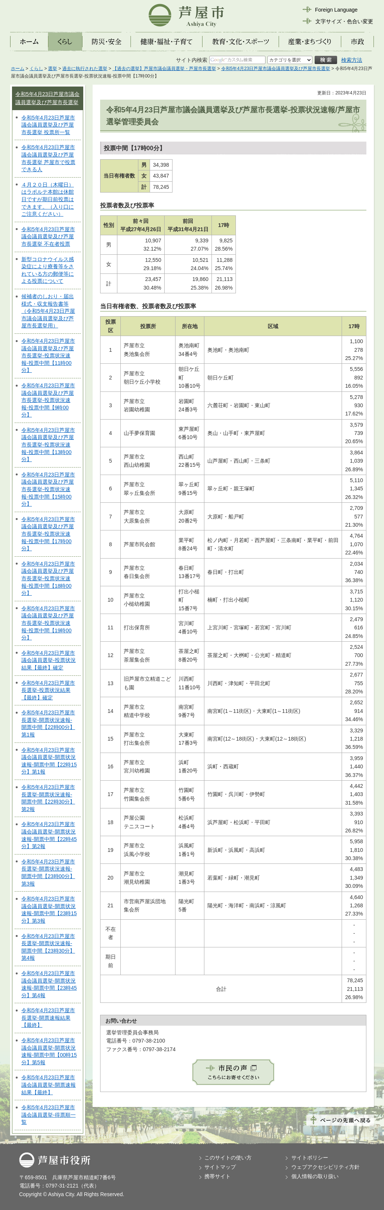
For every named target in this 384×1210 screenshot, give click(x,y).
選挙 (52, 68)
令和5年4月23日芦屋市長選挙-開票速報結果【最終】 (48, 1017)
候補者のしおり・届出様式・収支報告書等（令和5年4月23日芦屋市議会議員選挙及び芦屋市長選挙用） (48, 311)
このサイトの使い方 (228, 1158)
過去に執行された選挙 (84, 68)
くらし (36, 68)
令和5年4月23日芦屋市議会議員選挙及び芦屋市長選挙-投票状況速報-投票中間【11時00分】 (48, 355)
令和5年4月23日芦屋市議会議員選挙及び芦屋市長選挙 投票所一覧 (48, 125)
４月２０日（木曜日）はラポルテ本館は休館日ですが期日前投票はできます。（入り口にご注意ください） (47, 199)
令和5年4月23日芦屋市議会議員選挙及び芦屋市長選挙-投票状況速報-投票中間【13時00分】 (48, 444)
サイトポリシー (309, 1158)
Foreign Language (336, 10)
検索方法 (351, 60)
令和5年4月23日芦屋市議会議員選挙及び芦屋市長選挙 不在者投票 (48, 236)
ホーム (17, 68)
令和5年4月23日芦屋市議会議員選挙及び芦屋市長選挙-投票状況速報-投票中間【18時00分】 (48, 578)
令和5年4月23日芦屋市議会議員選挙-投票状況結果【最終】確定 (48, 660)
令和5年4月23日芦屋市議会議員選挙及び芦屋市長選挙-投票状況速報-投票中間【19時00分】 (48, 623)
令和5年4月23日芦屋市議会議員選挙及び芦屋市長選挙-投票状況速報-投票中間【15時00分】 (48, 489)
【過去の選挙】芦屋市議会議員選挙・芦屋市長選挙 (164, 68)
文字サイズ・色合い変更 (344, 21)
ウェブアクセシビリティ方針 (325, 1167)
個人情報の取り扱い (315, 1176)
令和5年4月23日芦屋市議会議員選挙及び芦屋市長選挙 (275, 68)
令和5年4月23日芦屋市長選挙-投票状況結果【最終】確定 (48, 690)
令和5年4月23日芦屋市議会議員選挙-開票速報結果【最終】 (48, 1084)
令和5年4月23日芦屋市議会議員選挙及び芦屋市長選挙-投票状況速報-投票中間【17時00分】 (48, 533)
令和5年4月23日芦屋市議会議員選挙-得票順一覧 (48, 1114)
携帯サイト (217, 1176)
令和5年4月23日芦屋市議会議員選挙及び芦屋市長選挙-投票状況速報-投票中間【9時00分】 (48, 400)
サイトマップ (220, 1167)
